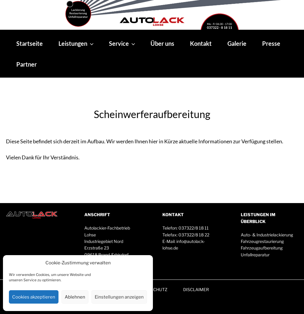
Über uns (162, 43)
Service (122, 43)
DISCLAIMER (196, 289)
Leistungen (76, 43)
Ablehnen (75, 297)
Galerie (236, 43)
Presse (271, 43)
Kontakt (201, 43)
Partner (26, 64)
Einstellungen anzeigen (119, 297)
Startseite (29, 43)
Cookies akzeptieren (33, 297)
